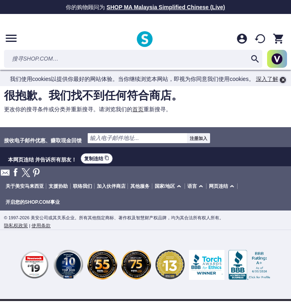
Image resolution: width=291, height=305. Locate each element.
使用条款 (41, 225)
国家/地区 (165, 186)
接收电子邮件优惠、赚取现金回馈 (43, 140)
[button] (169, 186)
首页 (138, 109)
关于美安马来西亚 (25, 186)
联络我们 (82, 186)
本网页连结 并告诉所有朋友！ (42, 158)
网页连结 (218, 186)
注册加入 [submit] (198, 138)
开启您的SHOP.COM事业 (33, 202)
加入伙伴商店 (111, 186)
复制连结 (96, 158)
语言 (192, 186)
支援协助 (58, 186)
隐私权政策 (16, 225)
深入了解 (267, 79)
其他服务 (139, 186)
